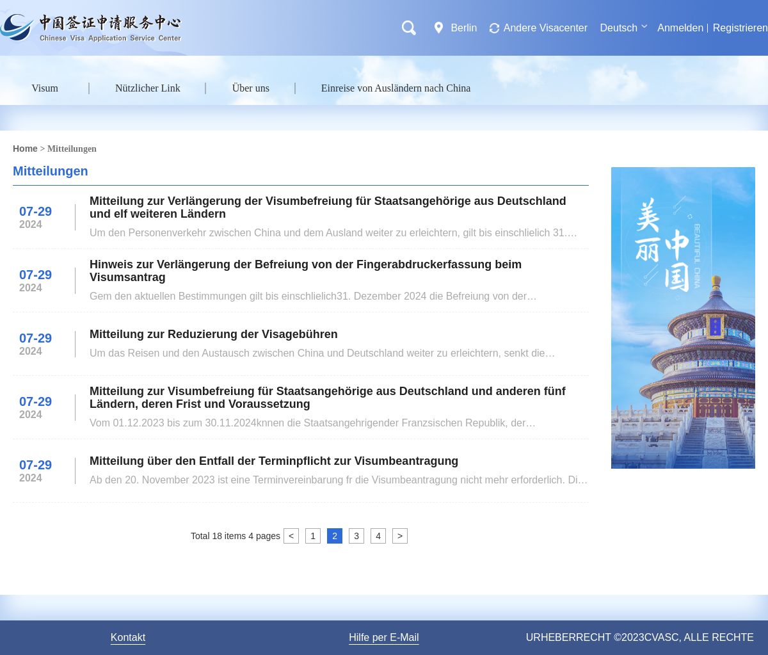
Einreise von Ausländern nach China (396, 88)
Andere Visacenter (546, 27)
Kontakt (128, 637)
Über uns (250, 88)
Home (25, 148)
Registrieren (740, 27)
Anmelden (680, 27)
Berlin (464, 27)
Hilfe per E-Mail (384, 637)
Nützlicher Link (147, 88)
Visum (44, 88)
